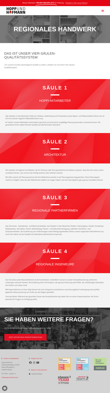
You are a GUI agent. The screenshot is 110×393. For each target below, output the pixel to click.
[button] (103, 11)
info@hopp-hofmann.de (10, 377)
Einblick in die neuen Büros (76, 3)
